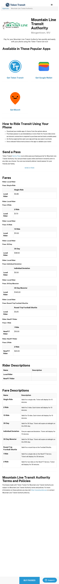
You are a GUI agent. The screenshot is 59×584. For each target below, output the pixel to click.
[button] (52, 5)
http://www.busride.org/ (39, 490)
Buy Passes (29, 580)
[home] (15, 5)
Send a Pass (16, 156)
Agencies (5, 8)
